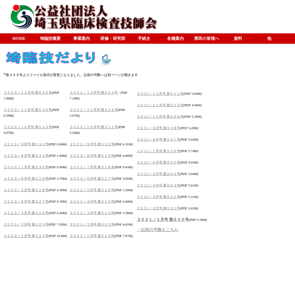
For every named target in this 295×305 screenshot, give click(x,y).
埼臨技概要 (50, 38)
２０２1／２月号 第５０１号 (158, 208)
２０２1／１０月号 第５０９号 (160, 117)
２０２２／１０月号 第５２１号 (94, 127)
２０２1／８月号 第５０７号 (158, 139)
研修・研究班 (112, 38)
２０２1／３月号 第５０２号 (158, 197)
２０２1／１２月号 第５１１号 (160, 94)
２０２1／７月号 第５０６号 (158, 151)
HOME (19, 38)
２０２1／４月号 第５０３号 (158, 185)
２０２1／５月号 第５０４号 (158, 174)
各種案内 (175, 38)
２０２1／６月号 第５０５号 (158, 162)
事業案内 (81, 38)
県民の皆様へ (206, 38)
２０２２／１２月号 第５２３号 (94, 93)
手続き (144, 38)
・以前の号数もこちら (158, 229)
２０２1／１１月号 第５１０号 (160, 105)
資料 (238, 38)
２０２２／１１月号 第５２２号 (94, 110)
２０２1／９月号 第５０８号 (158, 128)
